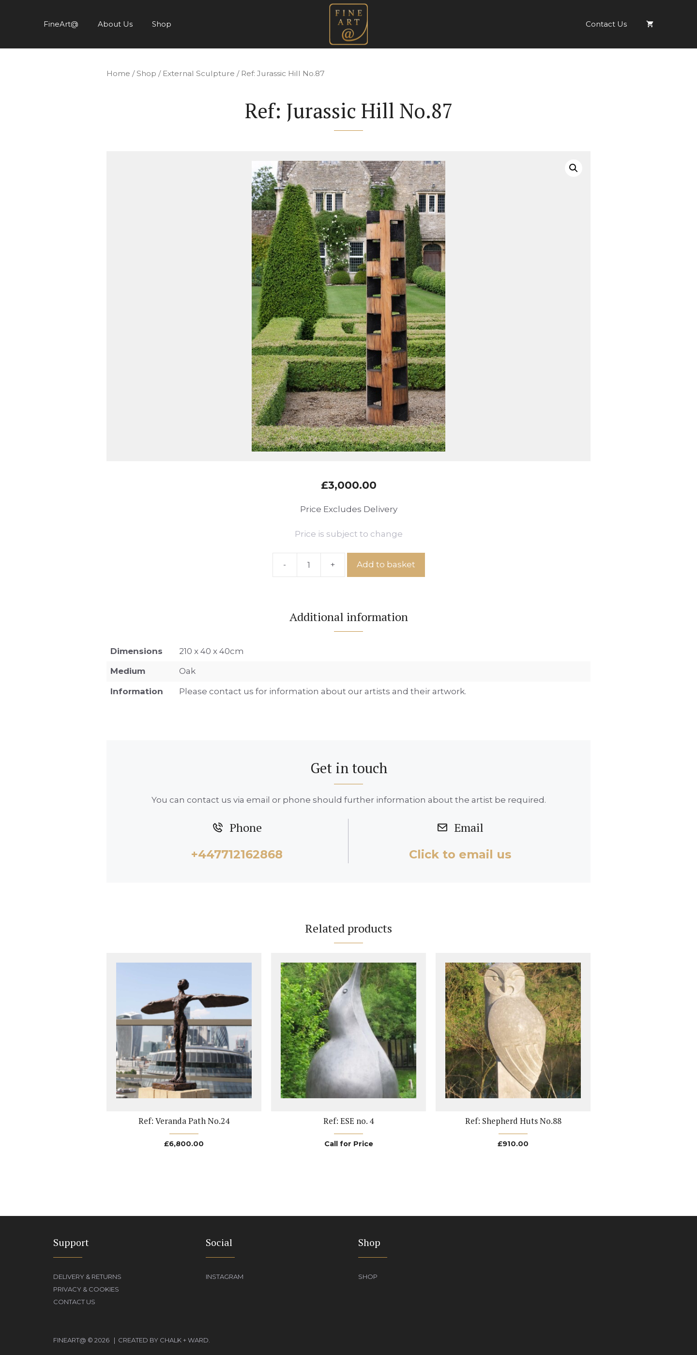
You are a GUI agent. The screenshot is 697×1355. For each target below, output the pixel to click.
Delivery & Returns (87, 1276)
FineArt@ (61, 24)
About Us (115, 24)
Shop (161, 24)
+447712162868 (237, 854)
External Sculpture (199, 73)
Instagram (224, 1276)
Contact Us (606, 24)
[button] (573, 168)
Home (118, 73)
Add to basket (386, 564)
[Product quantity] (309, 565)
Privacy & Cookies (86, 1289)
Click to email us (460, 854)
